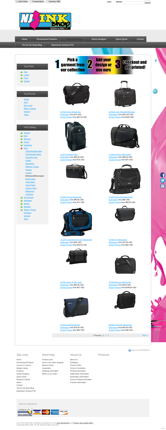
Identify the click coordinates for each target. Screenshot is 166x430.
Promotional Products (47, 39)
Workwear (28, 200)
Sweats (27, 81)
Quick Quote (121, 39)
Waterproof (29, 191)
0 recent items (38, 1)
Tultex (26, 115)
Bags (26, 148)
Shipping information (50, 371)
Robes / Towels (30, 210)
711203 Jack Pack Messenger (121, 197)
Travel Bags (30, 182)
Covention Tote (31, 157)
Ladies (26, 75)
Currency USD (54, 1)
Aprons (27, 204)
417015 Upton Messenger (70, 112)
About (19, 382)
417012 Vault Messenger (70, 325)
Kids (25, 136)
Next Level (28, 105)
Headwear (28, 145)
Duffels (28, 160)
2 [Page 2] (105, 335)
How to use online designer (53, 362)
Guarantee (46, 368)
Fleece (26, 142)
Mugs (26, 219)
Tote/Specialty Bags (33, 154)
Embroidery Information (79, 377)
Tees (26, 72)
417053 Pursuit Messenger (71, 197)
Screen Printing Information (81, 379)
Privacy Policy (75, 365)
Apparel (27, 133)
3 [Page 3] (108, 335)
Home (24, 39)
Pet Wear (27, 213)
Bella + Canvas (30, 108)
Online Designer (98, 39)
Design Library (22, 368)
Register (119, 1)
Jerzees (27, 112)
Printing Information (78, 371)
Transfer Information (78, 382)
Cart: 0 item (23, 1)
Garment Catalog (74, 39)
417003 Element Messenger (120, 282)
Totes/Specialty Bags (33, 151)
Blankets (27, 207)
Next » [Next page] (145, 335)
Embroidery (64, 114)
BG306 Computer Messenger (120, 325)
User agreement (62, 423)
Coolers (28, 173)
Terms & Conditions (78, 368)
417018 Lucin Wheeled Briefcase (122, 112)
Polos (26, 78)
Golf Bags (29, 194)
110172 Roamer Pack (68, 154)
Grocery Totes (30, 188)
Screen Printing (66, 117)
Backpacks (29, 164)
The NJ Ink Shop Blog (32, 45)
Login (109, 1)
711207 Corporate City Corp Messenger (76, 240)
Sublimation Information (79, 374)
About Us (73, 360)
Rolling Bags (30, 179)
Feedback (74, 362)
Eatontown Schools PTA (62, 45)
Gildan (26, 99)
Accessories (28, 197)
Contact (140, 39)
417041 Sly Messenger (118, 240)
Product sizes (47, 360)
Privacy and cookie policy (83, 423)
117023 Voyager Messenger (120, 154)
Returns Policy (48, 365)
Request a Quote (23, 379)
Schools (27, 216)
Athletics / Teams (32, 167)
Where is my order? (50, 374)
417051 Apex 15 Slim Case (71, 282)
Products (20, 371)
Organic (28, 170)
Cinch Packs (30, 185)
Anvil (26, 102)
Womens (27, 139)
